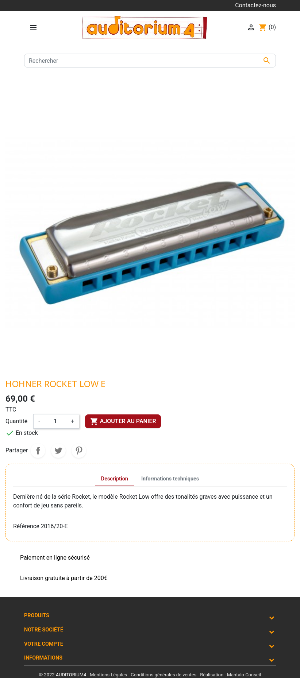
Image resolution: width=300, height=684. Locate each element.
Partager (38, 450)
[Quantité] (55, 421)
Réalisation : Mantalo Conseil (230, 674)
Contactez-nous (255, 5)
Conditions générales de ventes (163, 674)
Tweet (58, 450)
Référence (26, 526)
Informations (43, 658)
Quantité (16, 421)
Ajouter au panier (123, 421)
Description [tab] (114, 479)
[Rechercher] (150, 60)
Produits (36, 615)
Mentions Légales (108, 674)
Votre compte (43, 644)
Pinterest (79, 450)
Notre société (43, 630)
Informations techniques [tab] (170, 479)
